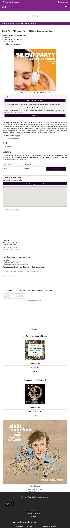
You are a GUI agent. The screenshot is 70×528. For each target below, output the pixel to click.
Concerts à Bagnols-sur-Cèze (13, 271)
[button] (63, 2)
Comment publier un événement (33, 511)
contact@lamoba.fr (14, 247)
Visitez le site (24, 264)
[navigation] (66, 6)
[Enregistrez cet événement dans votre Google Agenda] (33, 108)
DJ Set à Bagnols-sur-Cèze (33, 271)
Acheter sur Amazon (35, 491)
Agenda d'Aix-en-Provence (23, 526)
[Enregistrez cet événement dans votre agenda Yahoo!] (38, 108)
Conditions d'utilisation (33, 513)
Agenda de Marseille (49, 526)
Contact (33, 516)
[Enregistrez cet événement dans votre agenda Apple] (28, 108)
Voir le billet (56, 169)
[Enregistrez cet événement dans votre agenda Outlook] (43, 108)
